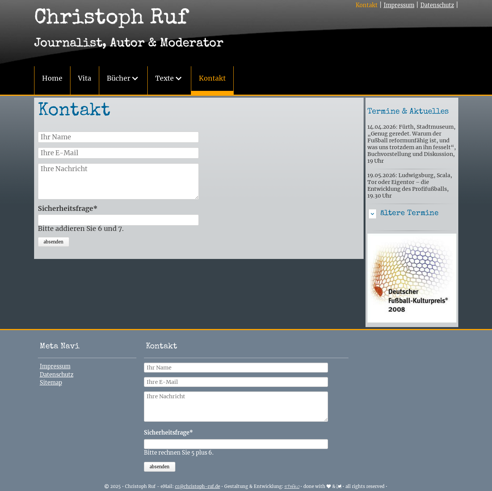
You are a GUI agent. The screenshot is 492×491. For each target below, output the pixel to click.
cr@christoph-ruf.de (197, 486)
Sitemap (51, 382)
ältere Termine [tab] (409, 213)
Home (52, 78)
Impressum (399, 5)
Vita (84, 78)
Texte (164, 78)
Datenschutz (437, 5)
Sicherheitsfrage (68, 209)
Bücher (118, 78)
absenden (53, 242)
